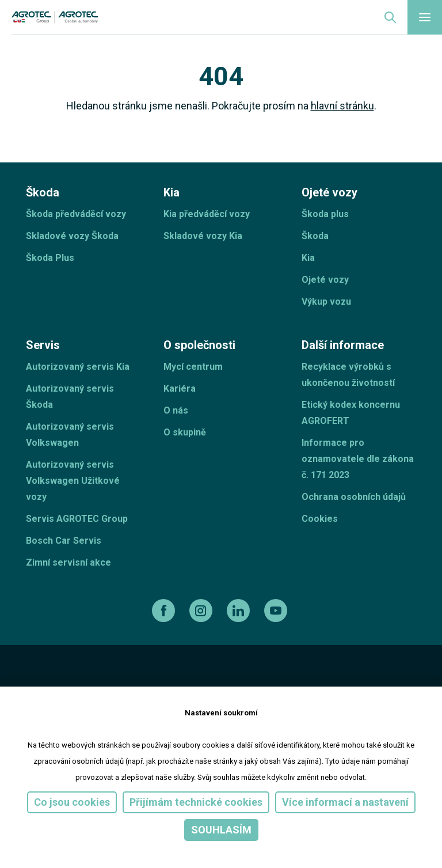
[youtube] (277, 610)
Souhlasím (221, 830)
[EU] (174, 681)
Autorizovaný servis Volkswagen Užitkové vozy (73, 480)
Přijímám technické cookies (195, 802)
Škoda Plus (50, 257)
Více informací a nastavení (345, 802)
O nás (175, 410)
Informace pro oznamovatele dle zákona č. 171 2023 (358, 458)
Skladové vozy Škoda (72, 235)
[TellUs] (375, 681)
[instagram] (202, 610)
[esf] (39, 681)
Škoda (315, 235)
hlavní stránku (342, 106)
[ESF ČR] (106, 681)
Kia (308, 257)
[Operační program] (245, 681)
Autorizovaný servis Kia (77, 366)
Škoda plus (325, 214)
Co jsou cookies (72, 802)
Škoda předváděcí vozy (76, 214)
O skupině (184, 432)
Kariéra (179, 388)
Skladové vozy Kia (202, 235)
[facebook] (165, 610)
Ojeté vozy (325, 279)
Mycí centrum (193, 366)
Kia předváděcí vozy (206, 214)
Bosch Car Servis (63, 540)
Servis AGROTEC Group (77, 518)
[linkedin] (240, 610)
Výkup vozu (326, 301)
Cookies (320, 518)
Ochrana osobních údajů (354, 496)
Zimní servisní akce (68, 562)
